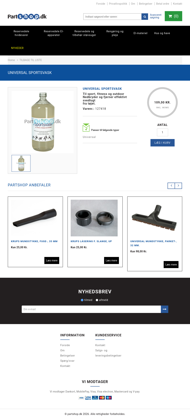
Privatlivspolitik (118, 3)
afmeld (102, 299)
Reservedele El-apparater (54, 33)
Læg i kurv (163, 142)
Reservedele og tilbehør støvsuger (84, 33)
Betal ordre (162, 3)
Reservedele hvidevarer (21, 33)
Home (11, 60)
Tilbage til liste (30, 60)
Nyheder (17, 48)
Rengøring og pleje (114, 33)
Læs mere (52, 260)
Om (133, 3)
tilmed (86, 299)
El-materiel (141, 33)
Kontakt (177, 3)
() (173, 16)
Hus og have (162, 33)
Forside (100, 3)
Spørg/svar (67, 360)
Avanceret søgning (155, 16)
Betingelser (145, 3)
